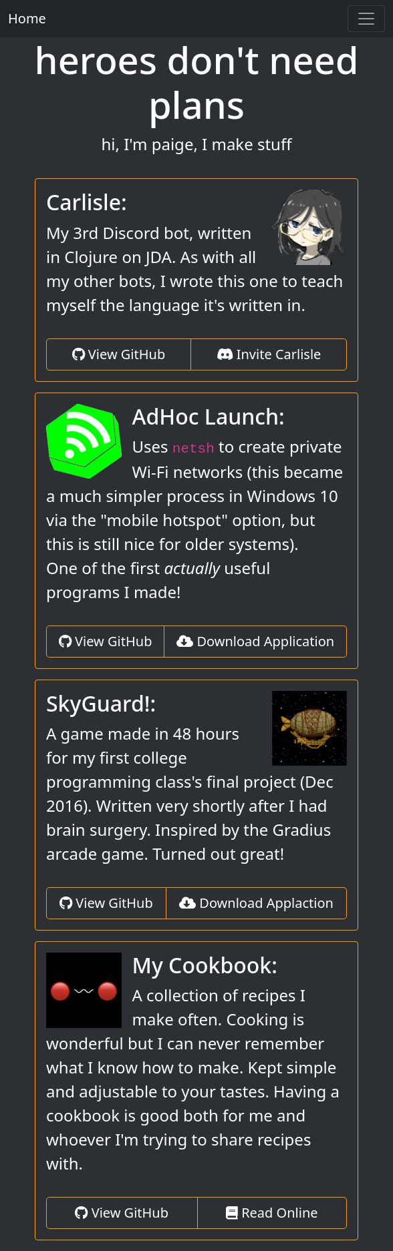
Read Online (272, 1213)
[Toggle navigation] (366, 18)
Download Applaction (256, 903)
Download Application (255, 641)
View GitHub (119, 354)
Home (27, 18)
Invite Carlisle (269, 354)
